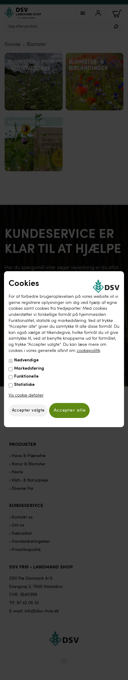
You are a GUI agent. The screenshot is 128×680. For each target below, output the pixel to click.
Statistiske (24, 384)
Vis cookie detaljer (26, 395)
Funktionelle (26, 376)
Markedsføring (29, 368)
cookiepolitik (88, 350)
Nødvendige (26, 360)
